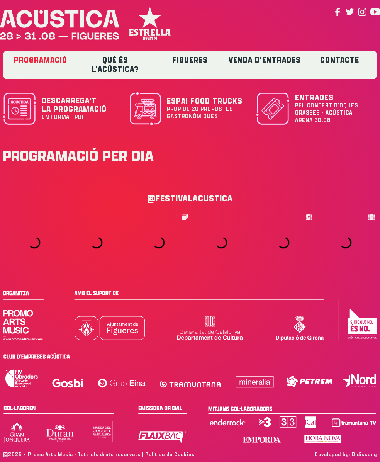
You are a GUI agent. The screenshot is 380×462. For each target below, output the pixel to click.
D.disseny (364, 454)
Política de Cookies (170, 454)
